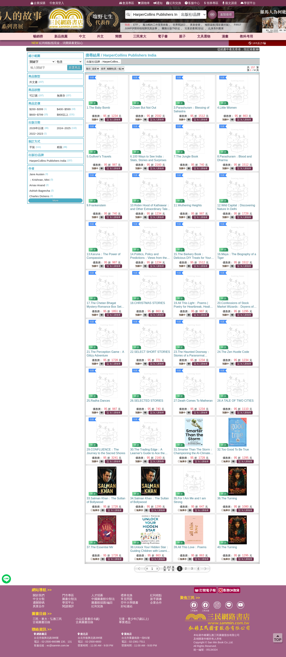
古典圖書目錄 (84, 622)
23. (192, 355)
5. (99, 156)
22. (150, 351)
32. (233, 449)
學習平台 (248, 3)
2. (143, 107)
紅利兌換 (173, 3)
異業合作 (39, 606)
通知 (158, 3)
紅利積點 (156, 595)
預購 (92, 77)
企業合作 (156, 602)
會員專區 (126, 3)
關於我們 (39, 595)
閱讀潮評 (68, 606)
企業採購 (37, 3)
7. (186, 156)
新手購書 (156, 598)
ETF (135, 24)
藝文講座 (229, 3)
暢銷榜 (38, 36)
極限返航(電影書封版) (217, 24)
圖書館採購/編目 (102, 602)
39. (190, 547)
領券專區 (210, 3)
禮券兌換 (126, 595)
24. (233, 351)
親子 (182, 36)
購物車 (144, 3)
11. (188, 205)
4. (227, 107)
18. (147, 303)
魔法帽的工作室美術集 (155, 24)
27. (193, 400)
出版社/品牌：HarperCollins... (103, 61)
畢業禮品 (125, 622)
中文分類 (39, 598)
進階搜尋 (226, 14)
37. (100, 547)
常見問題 (126, 598)
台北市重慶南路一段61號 (135, 637)
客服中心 (192, 3)
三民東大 (139, 36)
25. (98, 400)
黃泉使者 (195, 24)
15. (194, 258)
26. (146, 400)
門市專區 (68, 595)
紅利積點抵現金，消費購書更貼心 (57, 42)
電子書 (163, 36)
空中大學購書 (129, 602)
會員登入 (56, 3)
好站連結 (126, 606)
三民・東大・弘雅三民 (47, 618)
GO (212, 14)
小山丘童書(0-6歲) (87, 618)
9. (96, 205)
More (55, 200)
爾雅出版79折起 (171, 28)
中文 (82, 36)
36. (227, 498)
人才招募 (97, 595)
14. (150, 258)
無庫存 (182, 461)
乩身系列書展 (216, 28)
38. (150, 551)
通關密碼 (39, 602)
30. (149, 453)
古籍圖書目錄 (41, 622)
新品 (60, 36)
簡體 (118, 36)
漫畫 (225, 36)
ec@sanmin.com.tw (58, 645)
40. (227, 547)
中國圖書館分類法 (103, 598)
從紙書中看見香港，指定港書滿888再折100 (248, 49)
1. (98, 107)
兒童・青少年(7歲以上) (134, 618)
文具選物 (203, 36)
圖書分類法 (69, 598)
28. (235, 400)
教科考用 (246, 36)
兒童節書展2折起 (194, 28)
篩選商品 (74, 67)
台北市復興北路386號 (46, 637)
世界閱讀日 (179, 24)
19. (193, 306)
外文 (100, 36)
